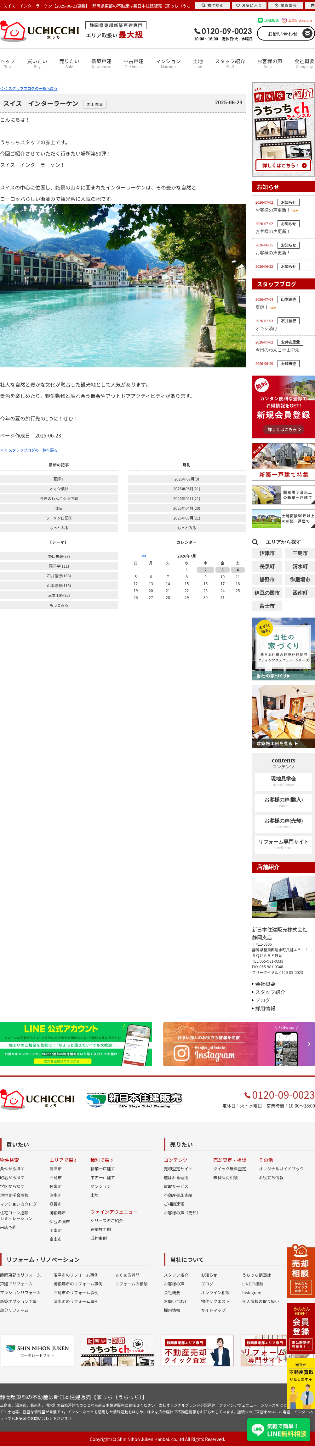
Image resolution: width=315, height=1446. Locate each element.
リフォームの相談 (131, 1284)
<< (143, 555)
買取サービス (176, 1186)
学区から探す (12, 1186)
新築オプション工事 (18, 1301)
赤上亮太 (95, 104)
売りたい (69, 63)
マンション (168, 63)
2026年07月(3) (186, 478)
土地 (198, 63)
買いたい (37, 63)
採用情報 (265, 1008)
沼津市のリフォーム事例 (76, 1275)
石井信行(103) (59, 575)
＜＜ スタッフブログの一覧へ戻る (29, 88)
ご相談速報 (174, 1204)
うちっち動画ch (257, 1275)
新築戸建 (101, 63)
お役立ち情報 (271, 1177)
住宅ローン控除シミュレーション (16, 1215)
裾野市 (267, 579)
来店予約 (8, 1227)
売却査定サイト (178, 1169)
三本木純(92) (59, 595)
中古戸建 (133, 63)
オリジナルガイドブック (281, 1169)
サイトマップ (213, 1310)
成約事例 (98, 1238)
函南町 (300, 593)
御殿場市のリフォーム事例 (78, 1284)
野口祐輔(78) (59, 556)
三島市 (300, 553)
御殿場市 (300, 579)
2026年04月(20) (186, 508)
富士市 (267, 606)
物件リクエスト (215, 1301)
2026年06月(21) (186, 488)
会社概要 (304, 63)
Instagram (251, 1292)
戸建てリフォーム (16, 1284)
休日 (59, 508)
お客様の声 (269, 63)
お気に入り (249, 5)
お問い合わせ (283, 33)
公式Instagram (300, 20)
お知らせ (209, 1275)
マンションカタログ (18, 1204)
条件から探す (12, 1169)
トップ (7, 63)
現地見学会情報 (14, 1195)
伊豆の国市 (267, 593)
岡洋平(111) (59, 566)
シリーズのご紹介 (106, 1220)
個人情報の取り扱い (260, 1301)
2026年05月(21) (186, 498)
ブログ (262, 1000)
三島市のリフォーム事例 (76, 1292)
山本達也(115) (59, 585)
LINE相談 (271, 20)
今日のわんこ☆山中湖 (59, 498)
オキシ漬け (58, 488)
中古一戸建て (102, 1177)
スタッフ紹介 (230, 63)
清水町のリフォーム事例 (76, 1301)
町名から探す (12, 1177)
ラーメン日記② (59, 517)
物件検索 (213, 5)
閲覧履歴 (286, 5)
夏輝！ (59, 478)
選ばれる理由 (176, 1177)
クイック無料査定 (229, 1169)
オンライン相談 (215, 1292)
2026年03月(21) (186, 517)
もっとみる (58, 527)
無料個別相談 (225, 1177)
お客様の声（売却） (182, 1213)
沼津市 (267, 553)
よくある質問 (127, 1275)
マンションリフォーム (20, 1292)
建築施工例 (100, 1229)
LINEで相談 (252, 1284)
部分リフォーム (14, 1310)
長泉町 (267, 566)
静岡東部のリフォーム (20, 1275)
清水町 (300, 566)
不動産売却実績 (178, 1195)
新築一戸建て (102, 1169)
